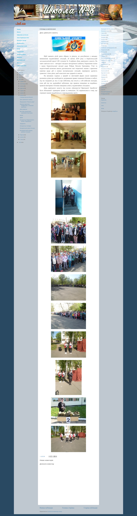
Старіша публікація (90, 508)
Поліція (103, 52)
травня (22, 93)
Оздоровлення (20, 51)
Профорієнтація (105, 54)
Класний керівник (105, 91)
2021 (20, 74)
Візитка (19, 32)
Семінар (103, 75)
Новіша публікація (46, 508)
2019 (20, 79)
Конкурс (103, 37)
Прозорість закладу (21, 40)
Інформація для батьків (22, 35)
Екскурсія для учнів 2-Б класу (27, 128)
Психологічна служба (22, 46)
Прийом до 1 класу (106, 60)
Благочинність (104, 64)
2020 (20, 77)
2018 (20, 142)
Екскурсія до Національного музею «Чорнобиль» (27, 120)
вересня (22, 88)
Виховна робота (20, 43)
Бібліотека (19, 57)
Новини (19, 29)
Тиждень (103, 56)
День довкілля (23, 109)
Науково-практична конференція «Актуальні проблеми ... (26, 105)
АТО (102, 79)
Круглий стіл (104, 73)
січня (21, 139)
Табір (102, 62)
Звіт (102, 89)
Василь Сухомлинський (107, 58)
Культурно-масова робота (107, 29)
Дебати (103, 87)
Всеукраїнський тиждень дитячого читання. (26, 131)
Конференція (104, 93)
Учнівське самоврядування (108, 47)
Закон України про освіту (23, 37)
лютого (22, 137)
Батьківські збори (105, 68)
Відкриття (103, 66)
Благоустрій (104, 70)
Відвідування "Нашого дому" (27, 101)
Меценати (19, 62)
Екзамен (103, 83)
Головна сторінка (68, 508)
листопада (23, 83)
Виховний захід (105, 31)
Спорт (102, 45)
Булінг (18, 48)
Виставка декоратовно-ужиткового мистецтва (26, 112)
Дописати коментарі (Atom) (55, 511)
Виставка (103, 43)
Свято (102, 33)
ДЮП (21, 117)
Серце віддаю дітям (21, 65)
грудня (22, 81)
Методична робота (21, 54)
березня (22, 134)
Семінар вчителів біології (26, 97)
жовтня (22, 86)
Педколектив (104, 49)
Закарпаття (22, 123)
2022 (20, 72)
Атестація (103, 81)
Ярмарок (103, 77)
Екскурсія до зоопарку (25, 126)
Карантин (103, 41)
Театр (102, 85)
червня (22, 90)
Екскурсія (103, 35)
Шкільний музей (21, 60)
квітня (22, 95)
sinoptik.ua (115, 111)
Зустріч (103, 39)
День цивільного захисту (26, 99)
